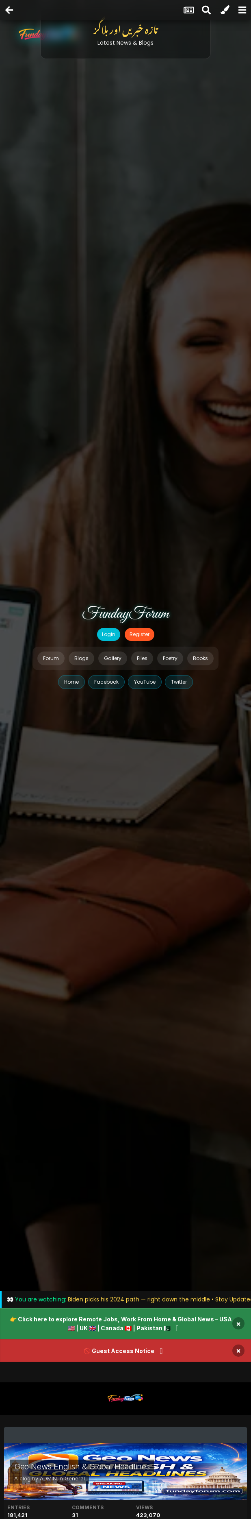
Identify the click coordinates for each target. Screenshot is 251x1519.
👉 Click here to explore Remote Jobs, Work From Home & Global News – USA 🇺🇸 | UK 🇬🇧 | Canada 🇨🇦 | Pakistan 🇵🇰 (121, 1324)
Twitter (179, 681)
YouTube (145, 681)
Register (139, 634)
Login (108, 634)
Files (142, 658)
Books (200, 658)
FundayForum (125, 614)
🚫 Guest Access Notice (119, 1350)
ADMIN (48, 1478)
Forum (51, 658)
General (75, 1478)
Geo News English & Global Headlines (82, 1466)
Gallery (112, 658)
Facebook (106, 681)
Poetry (170, 658)
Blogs (81, 658)
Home (71, 681)
